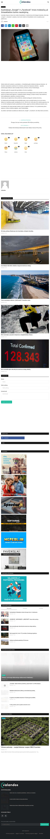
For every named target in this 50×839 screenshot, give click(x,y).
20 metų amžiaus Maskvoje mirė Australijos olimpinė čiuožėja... (17, 231)
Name (2, 379)
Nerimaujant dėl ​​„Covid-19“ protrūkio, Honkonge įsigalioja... (23, 633)
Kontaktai (41, 833)
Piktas (6, 152)
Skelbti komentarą (6, 402)
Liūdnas (15, 152)
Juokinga (36, 143)
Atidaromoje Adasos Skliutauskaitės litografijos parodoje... (22, 805)
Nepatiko (16, 143)
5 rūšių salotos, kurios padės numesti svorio (20, 704)
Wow (26, 152)
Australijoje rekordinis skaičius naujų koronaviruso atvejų (16, 265)
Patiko (6, 143)
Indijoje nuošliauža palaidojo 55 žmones (19, 640)
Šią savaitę (9, 608)
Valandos (4, 22)
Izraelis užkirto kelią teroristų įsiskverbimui (19, 799)
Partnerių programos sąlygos (31, 833)
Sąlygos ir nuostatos (20, 833)
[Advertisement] (25, 73)
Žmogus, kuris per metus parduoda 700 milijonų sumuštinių (25, 122)
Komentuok (4, 391)
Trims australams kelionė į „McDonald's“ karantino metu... (16, 300)
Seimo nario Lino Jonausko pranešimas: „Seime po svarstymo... (23, 792)
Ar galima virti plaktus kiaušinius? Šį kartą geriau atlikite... (23, 697)
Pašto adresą (4, 385)
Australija (3, 6)
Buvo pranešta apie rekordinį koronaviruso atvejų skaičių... (16, 369)
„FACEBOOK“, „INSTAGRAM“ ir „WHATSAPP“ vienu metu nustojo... (24, 619)
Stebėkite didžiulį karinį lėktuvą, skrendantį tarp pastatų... (23, 690)
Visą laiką (41, 608)
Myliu (26, 143)
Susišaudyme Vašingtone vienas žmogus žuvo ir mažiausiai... (24, 612)
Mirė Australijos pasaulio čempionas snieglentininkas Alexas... (17, 334)
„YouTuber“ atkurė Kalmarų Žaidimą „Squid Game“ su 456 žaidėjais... (25, 683)
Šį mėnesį (25, 608)
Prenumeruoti (44, 824)
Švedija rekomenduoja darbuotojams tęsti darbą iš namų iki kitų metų (25, 127)
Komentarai (5, 375)
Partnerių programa (10, 833)
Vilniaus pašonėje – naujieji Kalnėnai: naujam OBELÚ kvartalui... (21, 747)
